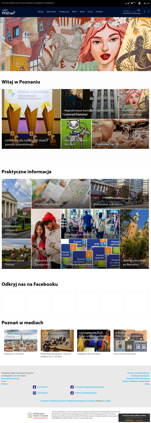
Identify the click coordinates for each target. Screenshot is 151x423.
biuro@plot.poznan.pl (10, 379)
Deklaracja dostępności (77, 401)
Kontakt (99, 12)
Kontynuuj (129, 420)
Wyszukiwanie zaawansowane (132, 13)
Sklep (82, 12)
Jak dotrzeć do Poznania (79, 234)
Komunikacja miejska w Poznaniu (13, 230)
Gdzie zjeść (51, 12)
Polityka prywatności (58, 401)
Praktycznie (64, 12)
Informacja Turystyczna (49, 204)
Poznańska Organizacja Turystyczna (87, 387)
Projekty (91, 401)
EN (148, 3)
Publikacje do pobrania (79, 264)
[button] (12, 303)
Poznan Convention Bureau (138, 373)
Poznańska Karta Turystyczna (137, 379)
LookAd (107, 401)
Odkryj (40, 12)
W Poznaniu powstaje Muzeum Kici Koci (76, 140)
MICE (74, 12)
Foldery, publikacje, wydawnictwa (135, 381)
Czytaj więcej (139, 420)
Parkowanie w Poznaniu (108, 204)
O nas (90, 12)
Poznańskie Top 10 (106, 144)
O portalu (44, 401)
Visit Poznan (40, 387)
